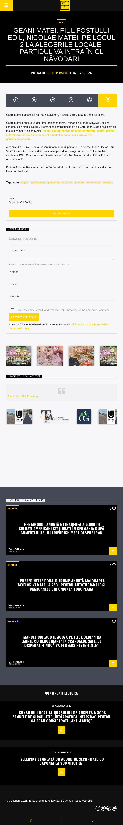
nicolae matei (93, 182)
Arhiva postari (61, 213)
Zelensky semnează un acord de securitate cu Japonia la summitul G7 (62, 761)
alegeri (24, 182)
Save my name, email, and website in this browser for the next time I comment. (64, 310)
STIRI (61, 22)
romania (107, 182)
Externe (12, 508)
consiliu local (37, 182)
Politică (13, 621)
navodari (79, 182)
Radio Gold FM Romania (23, 396)
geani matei (53, 182)
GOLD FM (67, 182)
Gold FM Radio (57, 73)
